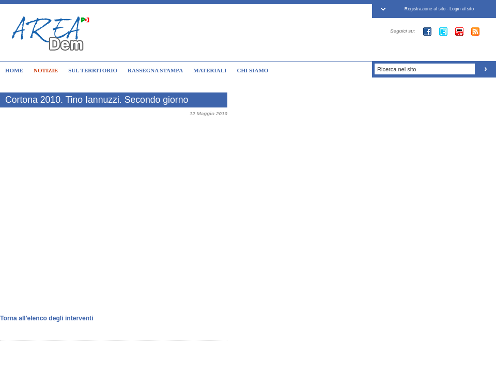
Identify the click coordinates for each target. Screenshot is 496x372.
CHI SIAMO (252, 70)
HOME (14, 70)
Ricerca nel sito (396, 69)
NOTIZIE (46, 70)
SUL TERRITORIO (92, 70)
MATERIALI (209, 70)
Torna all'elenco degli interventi (47, 318)
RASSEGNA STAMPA (155, 70)
